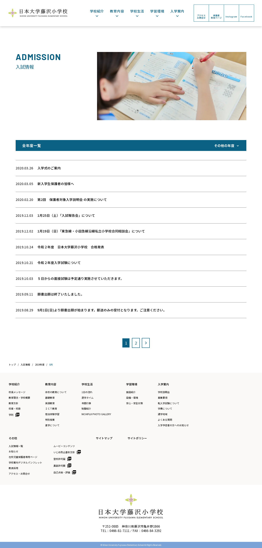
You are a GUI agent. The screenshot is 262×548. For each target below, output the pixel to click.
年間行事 (86, 403)
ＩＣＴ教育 (51, 408)
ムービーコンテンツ (64, 446)
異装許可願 (59, 465)
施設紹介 (131, 392)
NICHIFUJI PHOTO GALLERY (96, 414)
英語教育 (50, 403)
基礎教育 (50, 397)
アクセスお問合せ (201, 16)
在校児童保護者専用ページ (23, 457)
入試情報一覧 (16, 446)
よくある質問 (165, 419)
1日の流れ (87, 392)
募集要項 (162, 397)
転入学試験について (168, 403)
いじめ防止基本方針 (64, 452)
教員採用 (13, 468)
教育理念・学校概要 (19, 397)
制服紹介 (86, 408)
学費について (165, 408)
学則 (11, 414)
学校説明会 (164, 392)
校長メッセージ (17, 392)
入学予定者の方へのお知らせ (173, 425)
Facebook (246, 16)
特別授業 (50, 419)
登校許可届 (59, 459)
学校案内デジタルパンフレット (25, 462)
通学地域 (162, 414)
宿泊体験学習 (52, 414)
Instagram (231, 16)
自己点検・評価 (61, 472)
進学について (52, 425)
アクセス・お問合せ (19, 473)
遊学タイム (87, 397)
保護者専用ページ (216, 16)
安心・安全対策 (134, 403)
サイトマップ (104, 438)
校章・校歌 (15, 408)
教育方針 (13, 403)
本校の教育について (56, 392)
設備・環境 (132, 397)
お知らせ (13, 451)
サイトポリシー (137, 438)
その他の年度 (224, 145)
